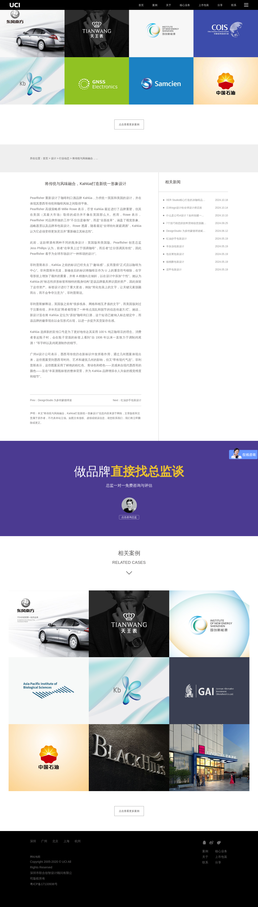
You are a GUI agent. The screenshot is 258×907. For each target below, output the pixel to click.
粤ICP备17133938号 (43, 884)
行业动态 (64, 158)
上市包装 (204, 5)
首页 (141, 5)
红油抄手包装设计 (131, 400)
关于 (168, 5)
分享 (220, 5)
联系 (233, 5)
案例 (154, 5)
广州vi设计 (37, 354)
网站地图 (35, 856)
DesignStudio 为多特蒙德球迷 (55, 400)
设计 (53, 158)
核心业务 (185, 5)
